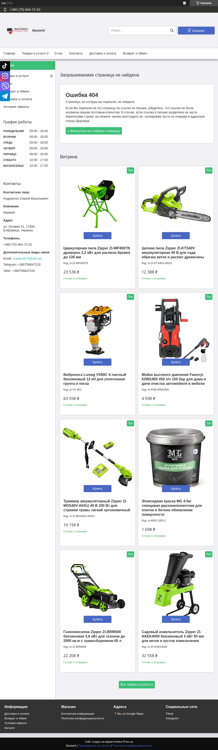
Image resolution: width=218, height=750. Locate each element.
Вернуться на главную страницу (95, 131)
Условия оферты (16, 106)
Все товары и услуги (135, 684)
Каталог (9, 728)
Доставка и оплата (102, 53)
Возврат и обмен (135, 53)
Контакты (76, 53)
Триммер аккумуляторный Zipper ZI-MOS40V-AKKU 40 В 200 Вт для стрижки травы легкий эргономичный (96, 505)
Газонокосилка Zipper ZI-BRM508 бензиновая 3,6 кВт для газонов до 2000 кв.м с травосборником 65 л (94, 636)
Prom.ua (128, 741)
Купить (98, 235)
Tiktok (169, 713)
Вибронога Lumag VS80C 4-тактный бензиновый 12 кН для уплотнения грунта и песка (94, 379)
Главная (9, 53)
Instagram (172, 718)
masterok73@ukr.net (27, 258)
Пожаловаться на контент (94, 745)
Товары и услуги (33, 53)
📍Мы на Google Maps (128, 713)
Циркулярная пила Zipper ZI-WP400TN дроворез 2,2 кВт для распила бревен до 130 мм (96, 252)
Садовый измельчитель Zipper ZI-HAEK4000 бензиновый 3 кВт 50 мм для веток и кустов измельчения (173, 636)
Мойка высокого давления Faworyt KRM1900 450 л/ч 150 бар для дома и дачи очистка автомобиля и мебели (174, 379)
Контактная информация (77, 713)
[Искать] (172, 30)
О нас (58, 53)
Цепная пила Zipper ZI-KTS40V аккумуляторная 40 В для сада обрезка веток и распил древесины (173, 252)
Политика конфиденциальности (82, 718)
